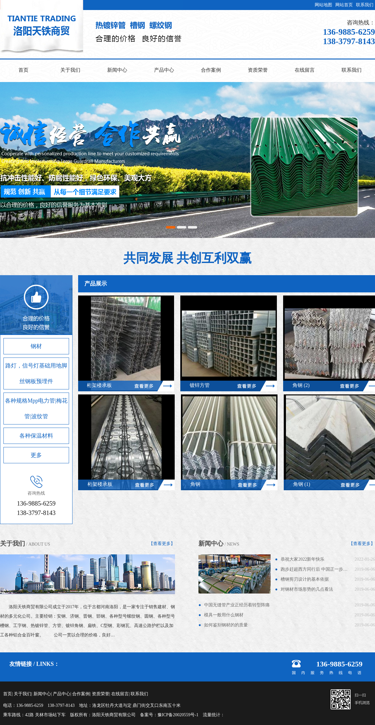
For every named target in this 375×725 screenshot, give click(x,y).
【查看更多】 (162, 543)
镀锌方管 (202, 385)
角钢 (197, 484)
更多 (36, 455)
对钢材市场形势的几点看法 (307, 589)
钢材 (36, 346)
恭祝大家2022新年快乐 (302, 559)
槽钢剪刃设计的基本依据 (305, 579)
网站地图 (323, 5)
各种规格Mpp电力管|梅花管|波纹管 (36, 408)
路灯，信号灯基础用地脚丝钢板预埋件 (36, 373)
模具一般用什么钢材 (223, 615)
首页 (23, 70)
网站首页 (344, 5)
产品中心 (164, 70)
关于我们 (70, 70)
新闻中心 (117, 70)
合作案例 (211, 70)
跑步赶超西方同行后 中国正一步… (314, 569)
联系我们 (364, 5)
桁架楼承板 (101, 385)
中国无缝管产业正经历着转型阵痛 (237, 605)
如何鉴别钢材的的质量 (226, 625)
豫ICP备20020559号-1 (178, 714)
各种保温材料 (36, 436)
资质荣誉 (258, 70)
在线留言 (305, 70)
